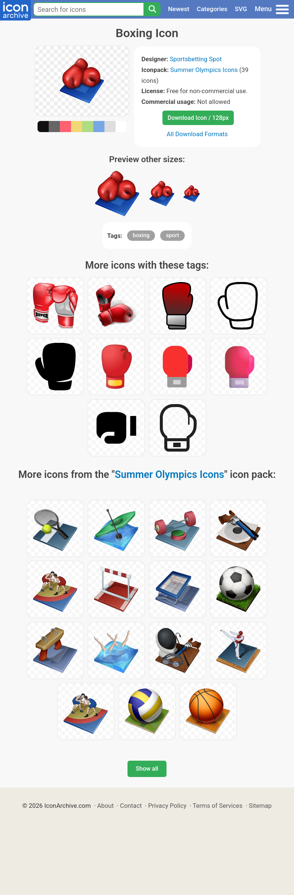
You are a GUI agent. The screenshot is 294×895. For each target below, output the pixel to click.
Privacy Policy (167, 805)
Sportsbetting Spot (196, 59)
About (105, 805)
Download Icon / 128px (198, 117)
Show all (147, 768)
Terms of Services (217, 805)
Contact (131, 805)
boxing (141, 235)
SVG (241, 9)
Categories (212, 9)
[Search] (152, 9)
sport (172, 235)
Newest (178, 9)
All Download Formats (197, 134)
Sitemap (260, 805)
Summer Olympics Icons (204, 69)
